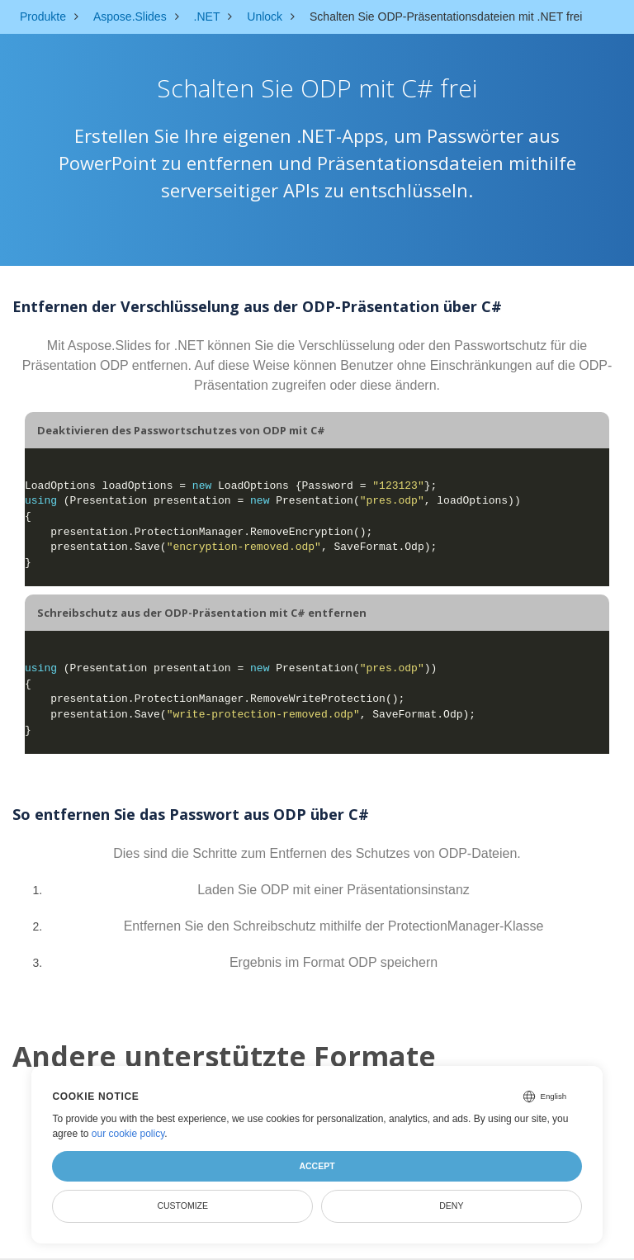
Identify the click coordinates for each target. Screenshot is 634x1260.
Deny (451, 1205)
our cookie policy (128, 1133)
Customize (182, 1205)
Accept (316, 1166)
